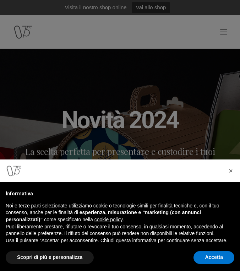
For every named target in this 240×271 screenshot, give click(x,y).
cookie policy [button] (108, 219)
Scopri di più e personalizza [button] (49, 257)
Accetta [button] (214, 257)
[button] (230, 171)
